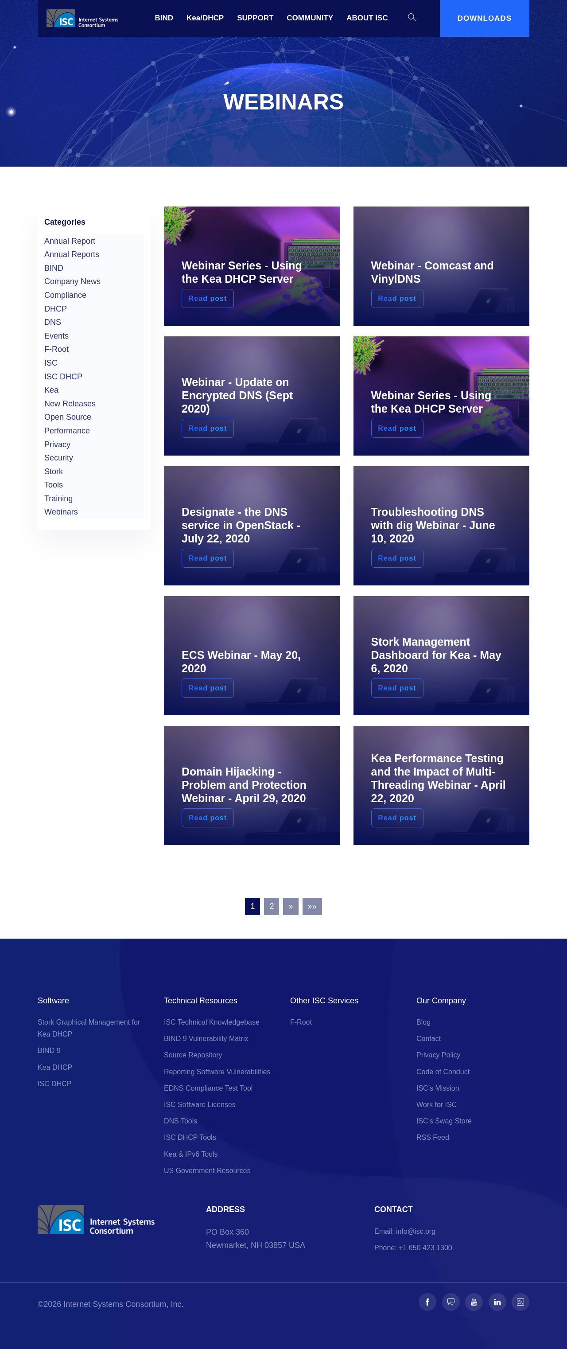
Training (58, 498)
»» (312, 906)
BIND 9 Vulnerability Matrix (206, 1038)
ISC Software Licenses (200, 1104)
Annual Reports (71, 254)
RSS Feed (432, 1137)
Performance (67, 430)
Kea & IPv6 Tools (191, 1154)
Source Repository (193, 1055)
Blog (423, 1022)
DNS (52, 322)
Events (56, 335)
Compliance (65, 295)
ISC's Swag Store (444, 1121)
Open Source (67, 417)
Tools (53, 484)
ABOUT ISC (367, 18)
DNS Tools (180, 1121)
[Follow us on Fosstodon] (451, 1302)
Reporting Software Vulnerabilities (217, 1072)
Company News (72, 281)
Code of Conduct (443, 1072)
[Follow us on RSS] (520, 1302)
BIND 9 (49, 1050)
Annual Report (69, 241)
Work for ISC (436, 1104)
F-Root (56, 349)
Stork (53, 471)
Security (58, 457)
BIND (164, 18)
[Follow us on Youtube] (474, 1302)
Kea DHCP (55, 1067)
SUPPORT (255, 18)
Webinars (61, 511)
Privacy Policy (438, 1055)
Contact (428, 1038)
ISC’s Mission (437, 1088)
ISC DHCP (63, 376)
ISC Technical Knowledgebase (212, 1022)
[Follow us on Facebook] (427, 1302)
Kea (51, 390)
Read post (206, 298)
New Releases (70, 403)
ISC (51, 363)
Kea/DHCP (205, 18)
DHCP (55, 308)
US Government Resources (207, 1170)
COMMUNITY (310, 18)
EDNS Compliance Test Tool (208, 1088)
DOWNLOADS (485, 18)
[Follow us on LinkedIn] (497, 1302)
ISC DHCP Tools (190, 1137)
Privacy (57, 444)
